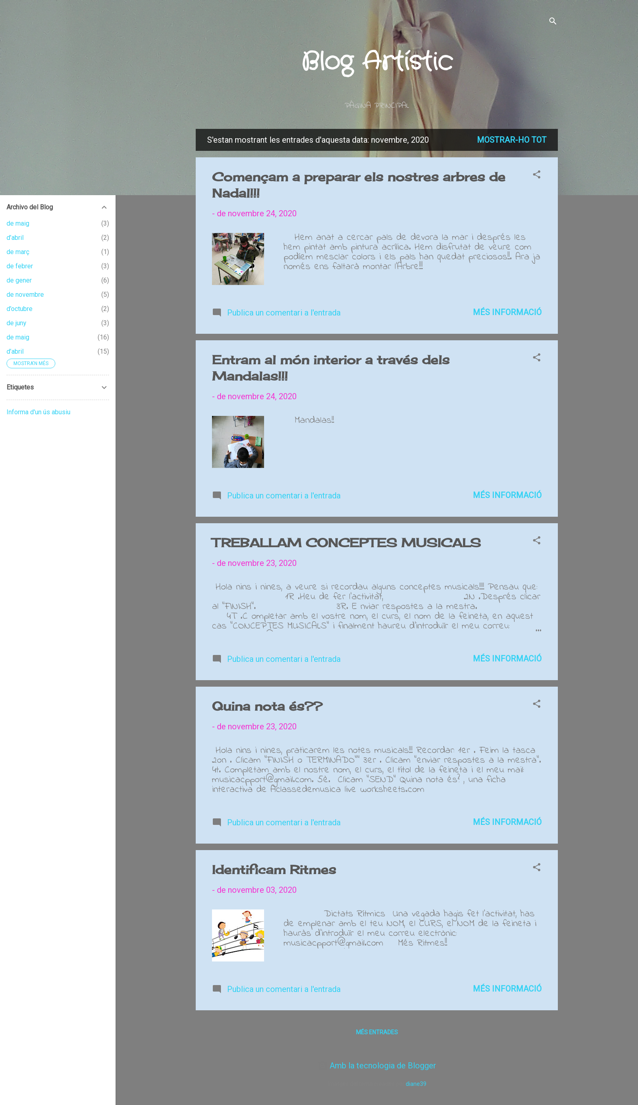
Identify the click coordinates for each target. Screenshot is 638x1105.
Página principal (377, 106)
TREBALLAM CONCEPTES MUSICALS (346, 542)
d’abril (15, 237)
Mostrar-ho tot (511, 140)
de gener (19, 280)
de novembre (25, 294)
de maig (18, 223)
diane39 (416, 1084)
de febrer (20, 266)
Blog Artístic (376, 62)
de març (18, 252)
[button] (537, 175)
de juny (16, 323)
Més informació (507, 312)
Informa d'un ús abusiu (38, 412)
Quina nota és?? (267, 706)
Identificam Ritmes (274, 869)
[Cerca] (553, 22)
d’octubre (20, 309)
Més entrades (377, 1032)
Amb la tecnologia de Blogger (377, 1065)
